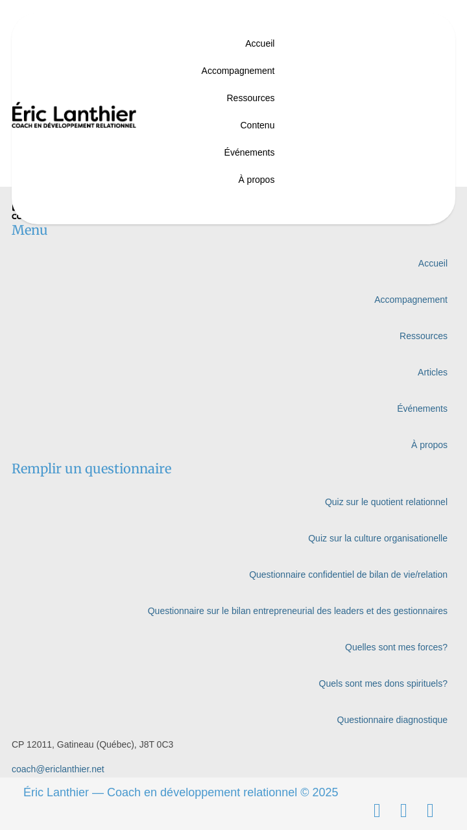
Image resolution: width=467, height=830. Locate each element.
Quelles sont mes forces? (396, 647)
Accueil (259, 43)
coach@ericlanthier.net (58, 769)
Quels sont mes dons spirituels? (383, 683)
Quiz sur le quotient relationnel (386, 502)
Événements (249, 152)
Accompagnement (238, 70)
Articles (433, 372)
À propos (256, 179)
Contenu (257, 125)
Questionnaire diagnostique (392, 720)
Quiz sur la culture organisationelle (378, 538)
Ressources (251, 98)
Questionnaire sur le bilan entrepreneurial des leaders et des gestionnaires (298, 611)
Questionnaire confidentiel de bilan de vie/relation (348, 574)
